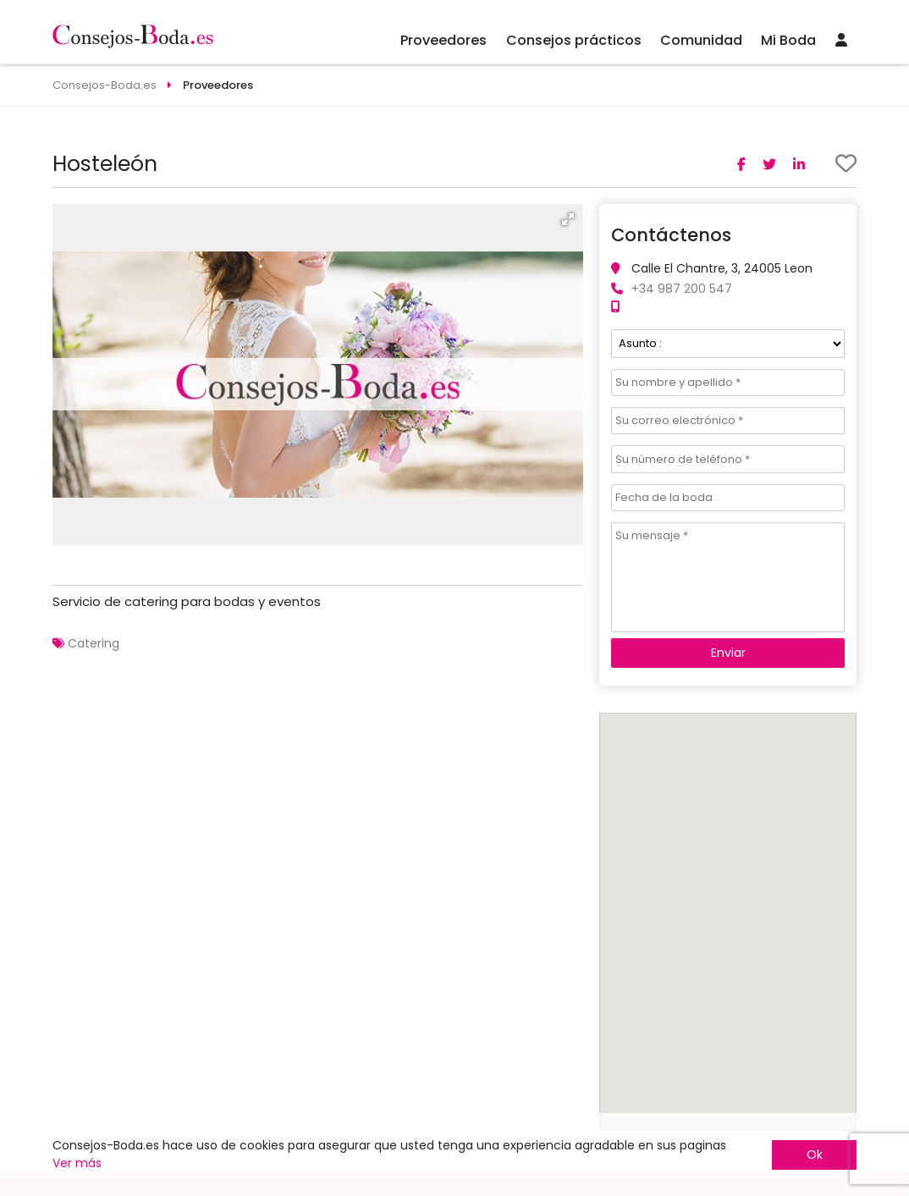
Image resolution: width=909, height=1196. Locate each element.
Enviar (728, 652)
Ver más (77, 1163)
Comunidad (701, 40)
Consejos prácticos (574, 40)
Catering (93, 643)
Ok (815, 1154)
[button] (567, 219)
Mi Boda (788, 40)
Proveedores (443, 40)
